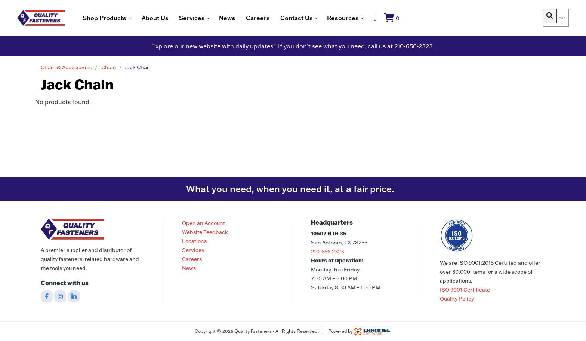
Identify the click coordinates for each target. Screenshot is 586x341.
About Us (180, 18)
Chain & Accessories (66, 69)
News (252, 18)
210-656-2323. (414, 48)
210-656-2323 (327, 251)
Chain (108, 69)
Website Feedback (205, 232)
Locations (194, 241)
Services (193, 250)
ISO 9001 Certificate (465, 289)
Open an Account (203, 223)
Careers (283, 18)
